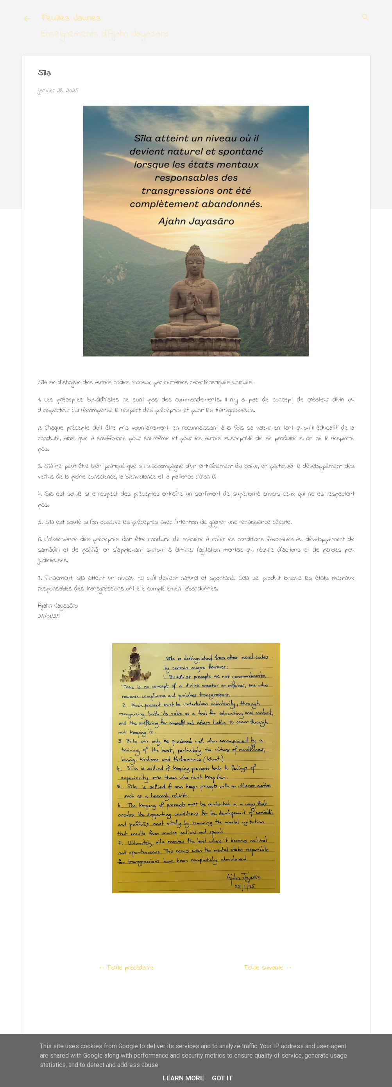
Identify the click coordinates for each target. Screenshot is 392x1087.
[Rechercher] (365, 18)
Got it (222, 1078)
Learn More (183, 1078)
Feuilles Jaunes (71, 18)
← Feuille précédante (126, 968)
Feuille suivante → (268, 968)
